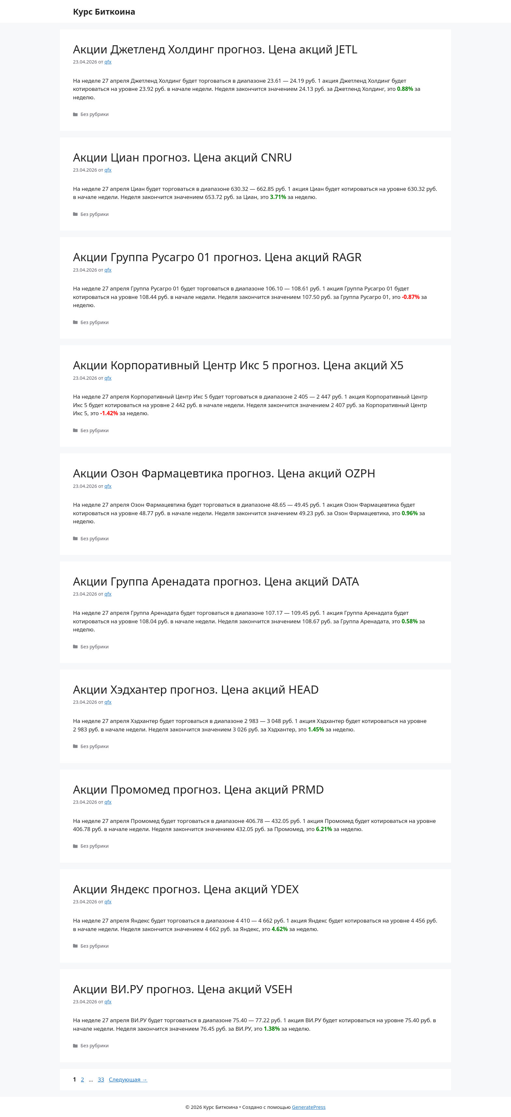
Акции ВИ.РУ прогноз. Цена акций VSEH (183, 989)
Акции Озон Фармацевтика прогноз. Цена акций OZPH (224, 473)
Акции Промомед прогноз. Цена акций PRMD (198, 789)
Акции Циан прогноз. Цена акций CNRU (182, 157)
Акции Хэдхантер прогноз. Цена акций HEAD (196, 689)
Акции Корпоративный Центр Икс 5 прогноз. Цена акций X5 (238, 365)
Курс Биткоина (104, 11)
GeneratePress (309, 1107)
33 (101, 1079)
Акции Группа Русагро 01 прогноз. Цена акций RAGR (217, 256)
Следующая (128, 1079)
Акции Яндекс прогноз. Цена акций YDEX (186, 889)
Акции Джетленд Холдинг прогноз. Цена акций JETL (215, 49)
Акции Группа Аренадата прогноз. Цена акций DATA (216, 581)
